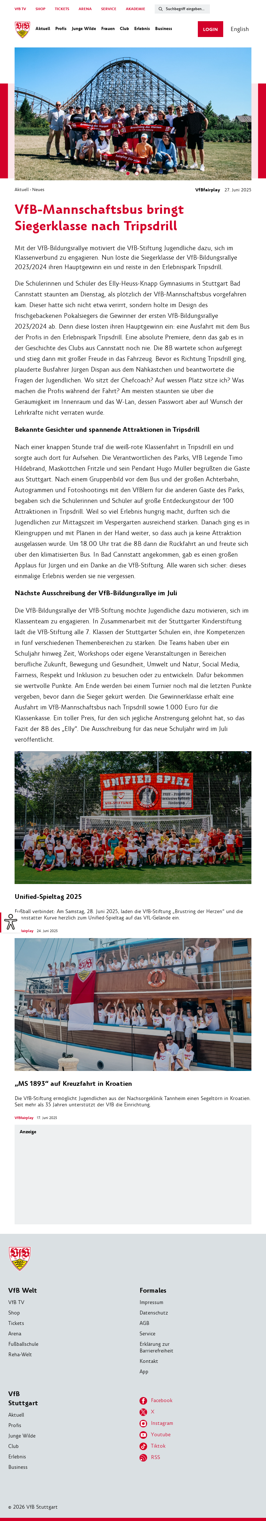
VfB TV (20, 9)
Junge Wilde (22, 1435)
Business (18, 1467)
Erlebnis (17, 1456)
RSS (149, 1458)
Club (13, 1446)
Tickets (16, 1323)
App (143, 1371)
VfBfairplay (207, 190)
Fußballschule (23, 1344)
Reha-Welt (20, 1354)
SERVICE (108, 9)
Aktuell (22, 189)
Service (147, 1333)
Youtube (155, 1435)
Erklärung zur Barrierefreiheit (156, 1347)
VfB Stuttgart (23, 1398)
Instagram (156, 1423)
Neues (38, 189)
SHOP (40, 9)
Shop (14, 1312)
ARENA (85, 9)
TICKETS (62, 9)
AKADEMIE (135, 9)
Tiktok (152, 1446)
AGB (144, 1323)
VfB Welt (22, 1290)
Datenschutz (153, 1312)
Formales (152, 1290)
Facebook (155, 1401)
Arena (14, 1333)
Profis (14, 1425)
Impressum (151, 1302)
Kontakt (148, 1361)
